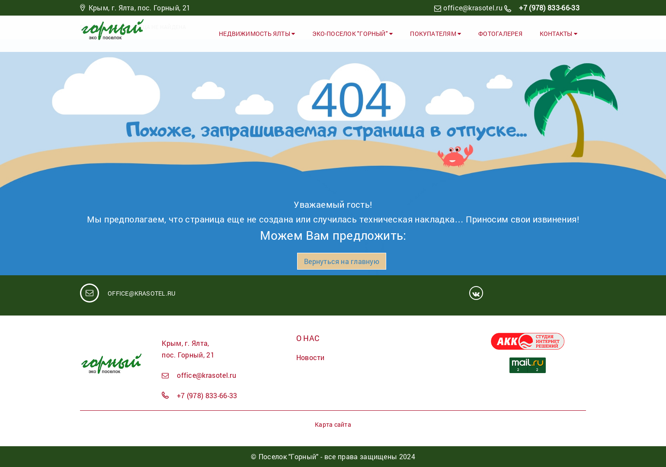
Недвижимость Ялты (257, 33)
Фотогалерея (500, 33)
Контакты (558, 33)
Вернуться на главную (341, 261)
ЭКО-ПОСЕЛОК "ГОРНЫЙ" (352, 33)
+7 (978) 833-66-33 (548, 7)
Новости (310, 357)
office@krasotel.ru (473, 7)
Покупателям (435, 33)
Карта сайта (333, 424)
